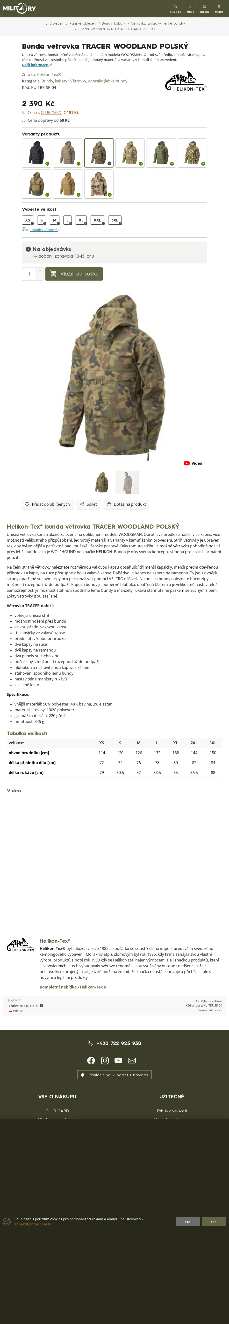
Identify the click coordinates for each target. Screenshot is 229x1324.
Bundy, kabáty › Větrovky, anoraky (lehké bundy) (85, 81)
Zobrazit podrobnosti (32, 1224)
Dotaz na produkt (126, 504)
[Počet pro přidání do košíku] (29, 274)
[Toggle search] (175, 8)
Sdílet (88, 504)
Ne (188, 1221)
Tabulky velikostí (172, 1110)
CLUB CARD (57, 1110)
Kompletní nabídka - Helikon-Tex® (73, 987)
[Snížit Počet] (39, 277)
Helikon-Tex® (49, 74)
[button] (191, 8)
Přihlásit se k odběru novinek (114, 1074)
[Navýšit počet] (39, 270)
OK (214, 1221)
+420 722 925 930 (115, 1043)
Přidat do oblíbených (47, 504)
